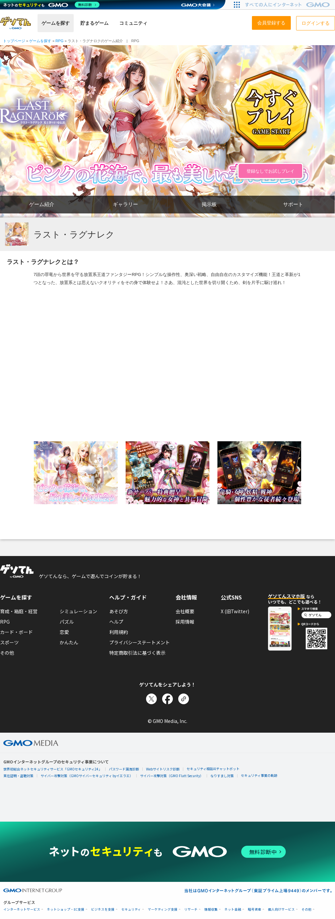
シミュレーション (78, 611)
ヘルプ (116, 621)
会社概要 (185, 611)
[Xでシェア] (151, 699)
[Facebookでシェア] (167, 699)
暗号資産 (254, 909)
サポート (293, 204)
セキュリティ (131, 909)
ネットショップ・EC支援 (65, 909)
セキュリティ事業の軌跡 (259, 775)
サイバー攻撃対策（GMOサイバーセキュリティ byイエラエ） (87, 775)
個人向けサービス (281, 909)
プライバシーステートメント (139, 642)
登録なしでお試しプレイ (270, 171)
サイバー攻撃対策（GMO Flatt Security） (171, 775)
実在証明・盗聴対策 (18, 775)
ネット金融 (232, 909)
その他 (7, 652)
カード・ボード (16, 632)
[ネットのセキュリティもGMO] (51, 4)
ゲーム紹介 (41, 204)
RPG (5, 621)
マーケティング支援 (163, 909)
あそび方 (118, 611)
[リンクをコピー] (183, 699)
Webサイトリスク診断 (163, 768)
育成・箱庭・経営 (19, 611)
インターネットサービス (21, 909)
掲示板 (209, 204)
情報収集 (211, 909)
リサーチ (191, 909)
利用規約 (118, 632)
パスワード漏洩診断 (124, 768)
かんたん (69, 642)
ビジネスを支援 (103, 909)
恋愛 (64, 632)
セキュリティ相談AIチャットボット (213, 768)
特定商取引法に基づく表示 (137, 652)
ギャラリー (125, 204)
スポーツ (9, 642)
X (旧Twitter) (235, 611)
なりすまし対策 (222, 775)
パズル (67, 621)
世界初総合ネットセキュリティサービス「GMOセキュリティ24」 (52, 768)
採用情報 (185, 621)
